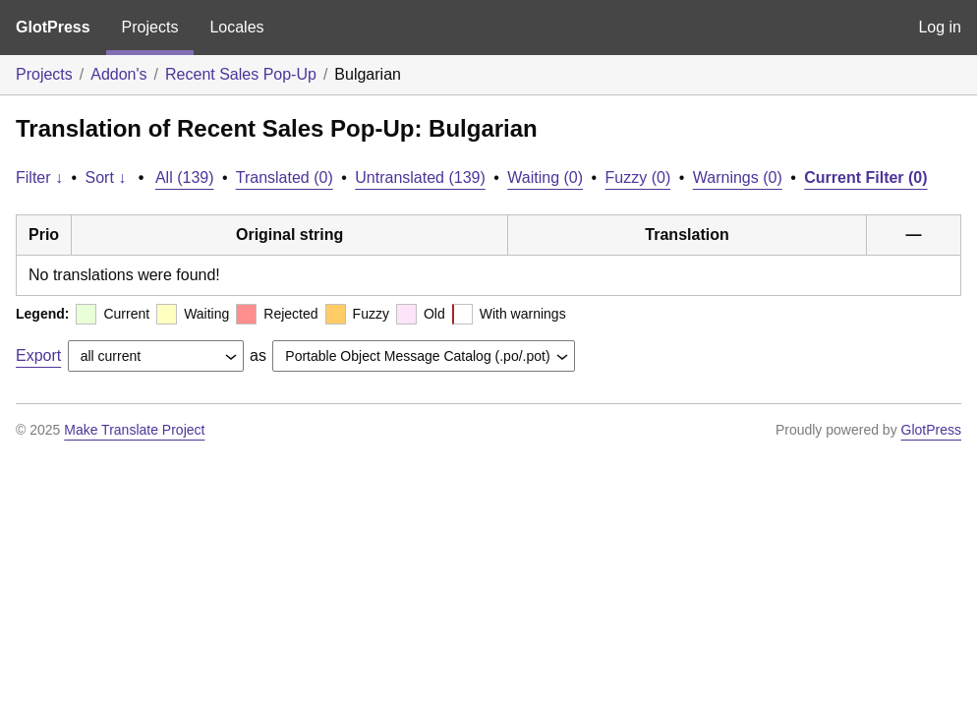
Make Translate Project (134, 430)
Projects (150, 27)
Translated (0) (284, 177)
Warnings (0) (737, 177)
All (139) (184, 177)
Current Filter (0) (865, 177)
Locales (236, 27)
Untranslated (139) (420, 177)
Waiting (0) (545, 177)
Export (38, 355)
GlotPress (53, 27)
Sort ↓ (106, 177)
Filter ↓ (39, 177)
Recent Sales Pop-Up (240, 74)
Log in (939, 27)
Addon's (118, 74)
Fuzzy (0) (638, 177)
